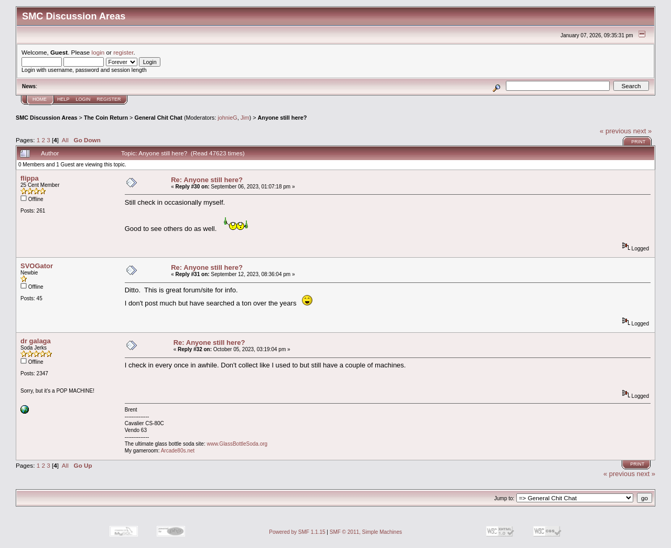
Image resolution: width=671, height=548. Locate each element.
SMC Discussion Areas (47, 117)
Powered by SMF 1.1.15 (297, 532)
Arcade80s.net (178, 451)
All (65, 139)
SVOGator (36, 266)
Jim (245, 117)
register (123, 52)
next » (642, 131)
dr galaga (35, 341)
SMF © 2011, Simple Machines (366, 532)
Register (109, 99)
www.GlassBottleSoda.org (237, 444)
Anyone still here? (282, 117)
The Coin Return (106, 117)
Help (63, 99)
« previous (615, 131)
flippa (29, 178)
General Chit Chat (158, 117)
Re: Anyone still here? (207, 180)
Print (638, 141)
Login (83, 99)
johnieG (227, 117)
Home (40, 99)
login (98, 52)
